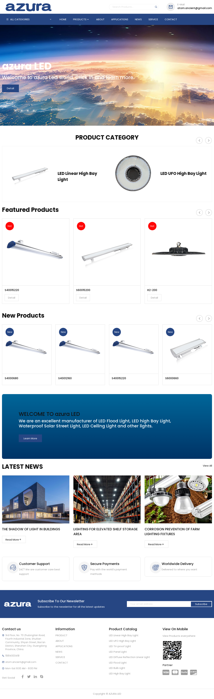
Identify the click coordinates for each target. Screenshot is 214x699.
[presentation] (199, 140)
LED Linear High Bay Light (77, 173)
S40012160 (65, 378)
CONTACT (171, 19)
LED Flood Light (118, 663)
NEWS (138, 19)
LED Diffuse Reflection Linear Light (129, 657)
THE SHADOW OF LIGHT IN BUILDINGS (31, 529)
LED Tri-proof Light (120, 646)
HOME (63, 19)
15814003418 (12, 656)
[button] (10, 110)
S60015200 (83, 290)
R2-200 (152, 290)
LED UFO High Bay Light (183, 173)
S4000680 (11, 378)
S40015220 (12, 290)
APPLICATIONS (119, 19)
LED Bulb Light (117, 668)
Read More (13, 539)
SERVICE (153, 19)
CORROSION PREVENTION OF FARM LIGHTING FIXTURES (172, 531)
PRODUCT (61, 636)
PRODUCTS (81, 19)
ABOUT (100, 19)
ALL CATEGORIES (29, 19)
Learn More (30, 438)
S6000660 (172, 378)
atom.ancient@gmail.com (189, 6)
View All (207, 466)
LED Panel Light (118, 652)
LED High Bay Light (120, 674)
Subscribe (201, 604)
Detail (10, 88)
